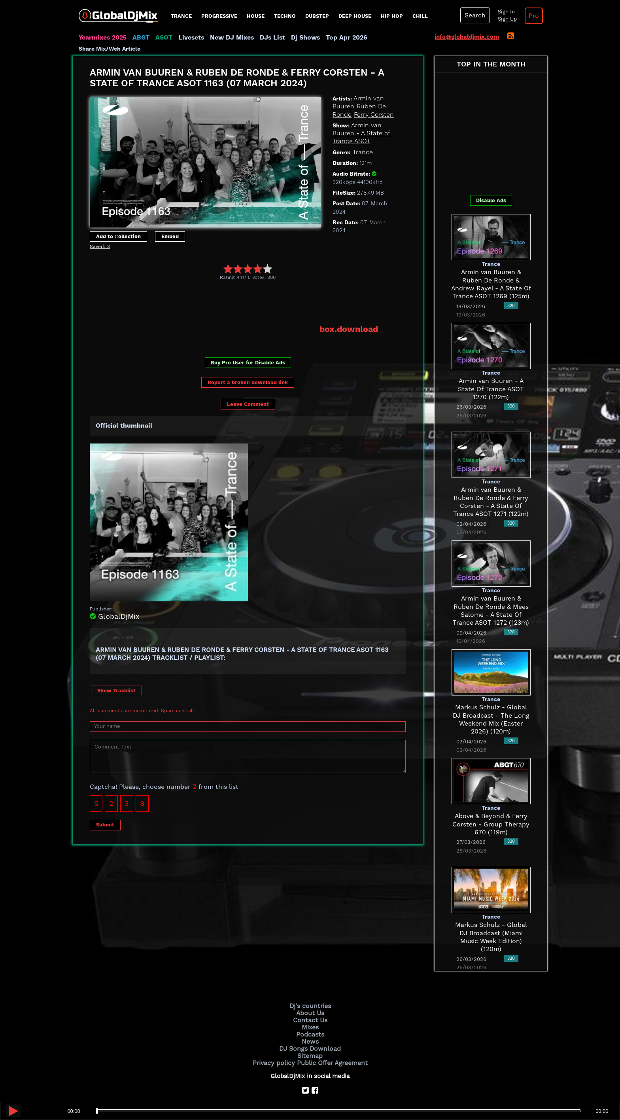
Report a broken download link (248, 371)
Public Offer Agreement (330, 1043)
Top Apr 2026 (335, 37)
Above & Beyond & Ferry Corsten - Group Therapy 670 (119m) (491, 814)
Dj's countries (310, 990)
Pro (530, 15)
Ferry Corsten (372, 104)
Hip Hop (392, 16)
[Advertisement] (234, 292)
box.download (350, 318)
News (310, 1023)
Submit (105, 814)
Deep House (354, 16)
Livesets (187, 37)
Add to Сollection (118, 226)
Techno (285, 16)
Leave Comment (248, 393)
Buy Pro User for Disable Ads (248, 351)
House (256, 16)
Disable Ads (491, 190)
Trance (181, 16)
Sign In (504, 12)
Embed (170, 226)
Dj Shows (296, 37)
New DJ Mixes (227, 37)
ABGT (139, 37)
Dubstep (317, 16)
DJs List (265, 37)
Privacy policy (275, 1043)
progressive (219, 16)
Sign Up (505, 19)
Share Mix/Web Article (391, 37)
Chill (420, 16)
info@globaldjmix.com (467, 36)
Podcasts (310, 1017)
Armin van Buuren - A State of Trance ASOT (360, 123)
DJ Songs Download (310, 1030)
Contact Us (310, 1003)
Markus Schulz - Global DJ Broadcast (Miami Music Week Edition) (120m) (490, 922)
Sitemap (310, 1036)
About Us (310, 997)
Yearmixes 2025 (102, 37)
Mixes (310, 1010)
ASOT (161, 37)
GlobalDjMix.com (266, 1086)
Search (474, 15)
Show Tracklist (116, 679)
